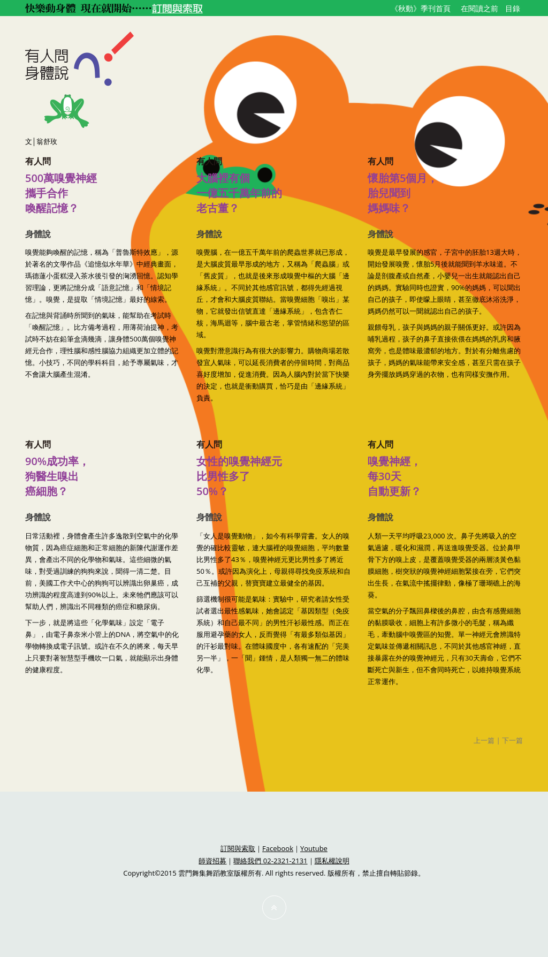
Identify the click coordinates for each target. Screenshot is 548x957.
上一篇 (484, 740)
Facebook (277, 848)
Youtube (314, 848)
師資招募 (212, 860)
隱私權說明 (332, 860)
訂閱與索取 (237, 848)
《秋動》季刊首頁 (421, 8)
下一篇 (512, 740)
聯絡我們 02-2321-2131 (270, 860)
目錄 (512, 8)
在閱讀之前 (479, 8)
